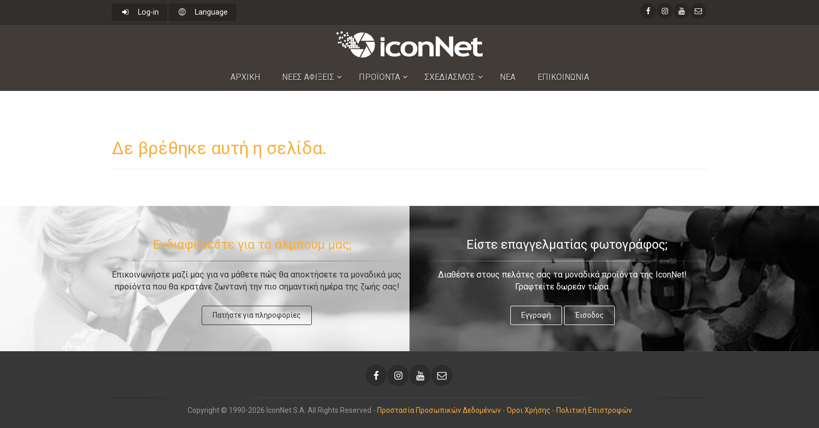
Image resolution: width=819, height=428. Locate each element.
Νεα (508, 77)
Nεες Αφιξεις (308, 77)
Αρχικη (245, 77)
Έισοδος (589, 315)
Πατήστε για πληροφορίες (257, 315)
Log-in (139, 12)
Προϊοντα (379, 77)
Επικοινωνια (563, 77)
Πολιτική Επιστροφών (594, 410)
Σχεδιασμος (450, 77)
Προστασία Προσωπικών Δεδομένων (439, 410)
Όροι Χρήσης (529, 410)
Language (202, 12)
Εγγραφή (536, 315)
